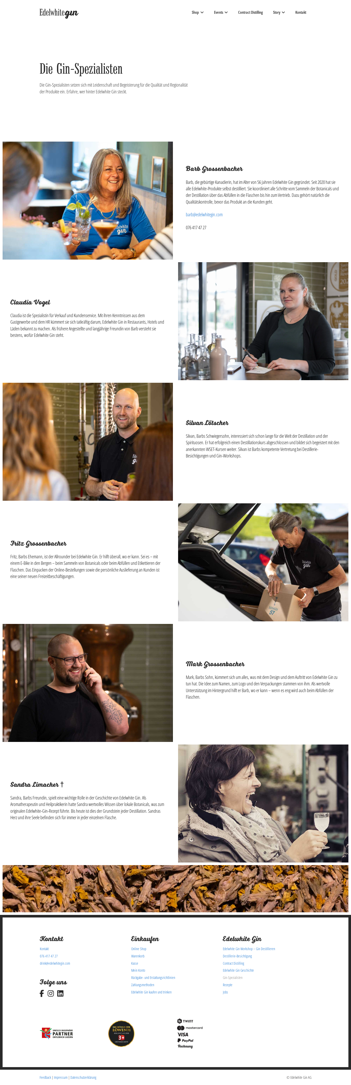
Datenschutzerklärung (83, 1077)
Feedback (45, 1077)
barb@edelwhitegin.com (204, 214)
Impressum (61, 1077)
